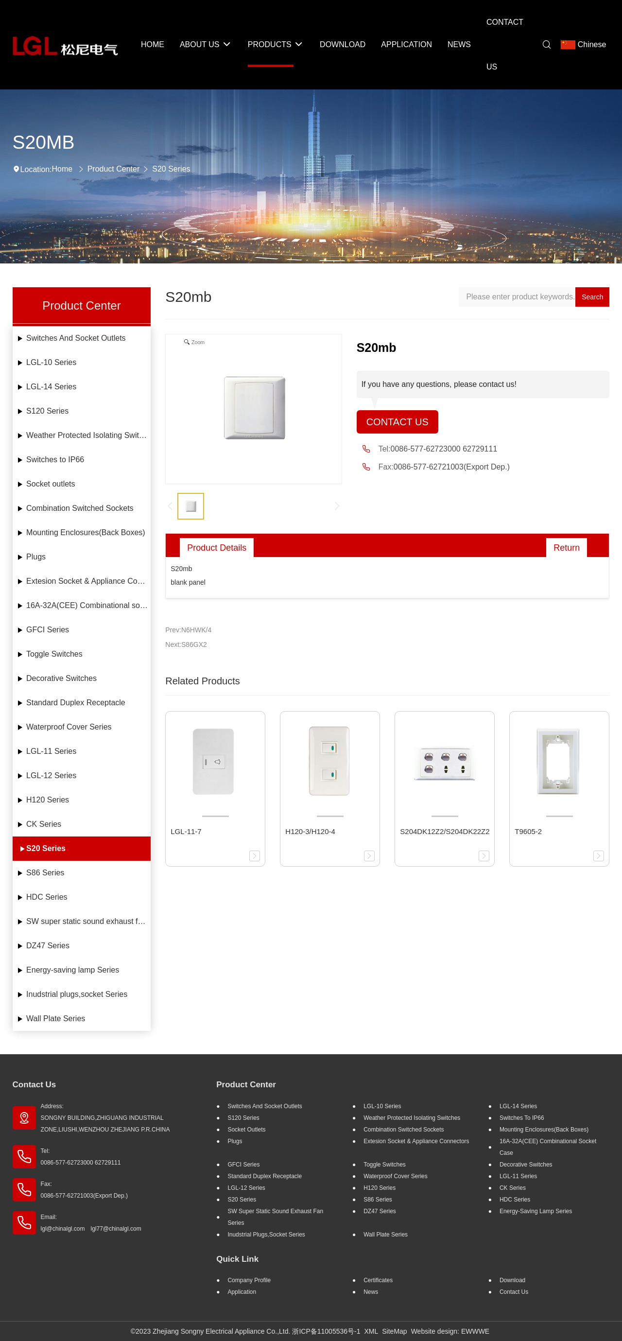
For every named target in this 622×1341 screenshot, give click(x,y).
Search (592, 297)
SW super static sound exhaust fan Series (88, 921)
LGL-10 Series (51, 362)
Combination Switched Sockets (80, 508)
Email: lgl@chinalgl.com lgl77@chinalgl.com (91, 1223)
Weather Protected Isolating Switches (88, 435)
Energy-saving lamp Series (72, 970)
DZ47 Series (47, 945)
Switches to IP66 (55, 459)
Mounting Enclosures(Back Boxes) (85, 532)
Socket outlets (50, 484)
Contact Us (397, 422)
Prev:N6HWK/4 (188, 630)
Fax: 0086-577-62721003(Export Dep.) (84, 1190)
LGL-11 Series (51, 751)
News (370, 1292)
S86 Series (45, 873)
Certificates (378, 1280)
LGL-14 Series (51, 387)
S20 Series (171, 169)
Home (62, 169)
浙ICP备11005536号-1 (326, 1331)
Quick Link (237, 1259)
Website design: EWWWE (450, 1331)
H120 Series (47, 800)
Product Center (113, 169)
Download (512, 1280)
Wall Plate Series (55, 1018)
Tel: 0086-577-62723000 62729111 (81, 1157)
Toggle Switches (54, 654)
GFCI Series (47, 630)
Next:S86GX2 (186, 644)
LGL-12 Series (51, 775)
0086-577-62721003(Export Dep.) (452, 467)
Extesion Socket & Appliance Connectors (88, 581)
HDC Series (46, 897)
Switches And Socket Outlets (76, 338)
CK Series (43, 824)
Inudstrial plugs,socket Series (76, 994)
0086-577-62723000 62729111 (444, 449)
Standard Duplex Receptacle (75, 702)
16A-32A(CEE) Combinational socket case (88, 605)
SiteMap (394, 1331)
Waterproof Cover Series (68, 727)
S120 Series (47, 411)
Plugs (36, 557)
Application (241, 1292)
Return (566, 548)
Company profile (249, 1280)
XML (371, 1331)
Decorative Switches (61, 678)
